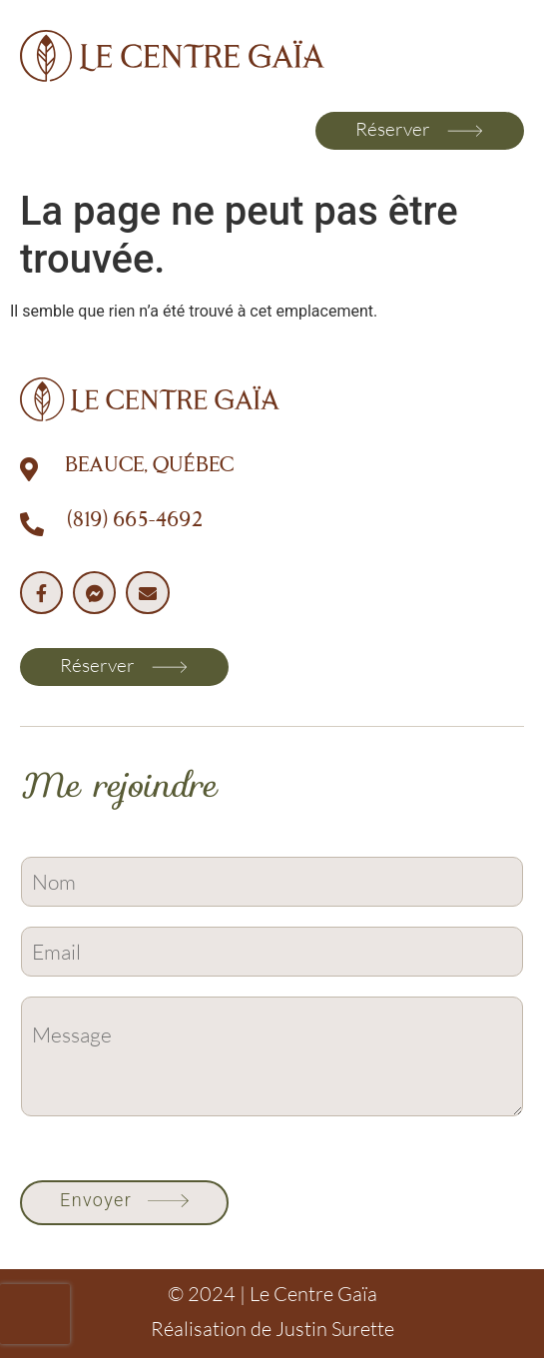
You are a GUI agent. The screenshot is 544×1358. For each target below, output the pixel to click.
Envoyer (96, 1199)
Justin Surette (334, 1328)
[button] (42, 131)
